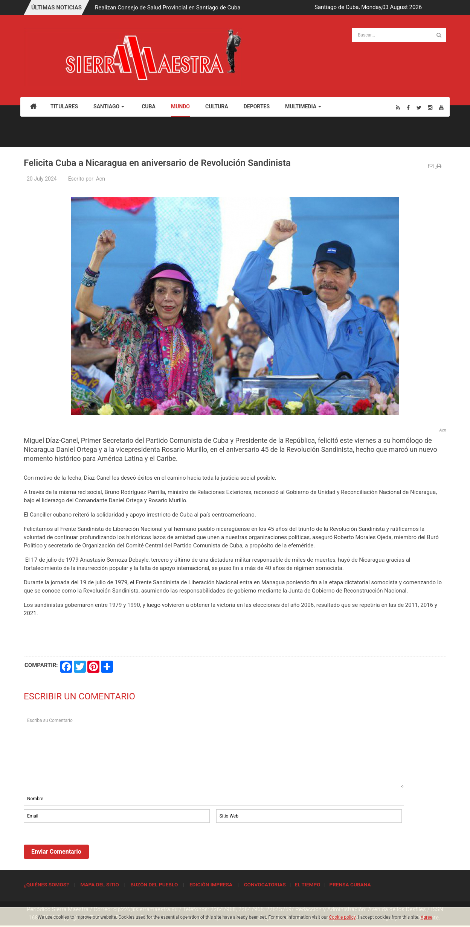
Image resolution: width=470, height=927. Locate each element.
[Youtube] (441, 107)
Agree (426, 917)
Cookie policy (342, 917)
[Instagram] (430, 107)
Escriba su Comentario (214, 750)
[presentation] (81, 845)
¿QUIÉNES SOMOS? (46, 884)
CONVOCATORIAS (265, 884)
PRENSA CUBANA (350, 884)
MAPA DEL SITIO (99, 884)
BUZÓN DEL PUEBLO (154, 884)
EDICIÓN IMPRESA (210, 884)
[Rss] (398, 107)
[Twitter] (419, 107)
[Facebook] (408, 107)
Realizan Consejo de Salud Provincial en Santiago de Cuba (167, 7)
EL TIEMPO (307, 884)
